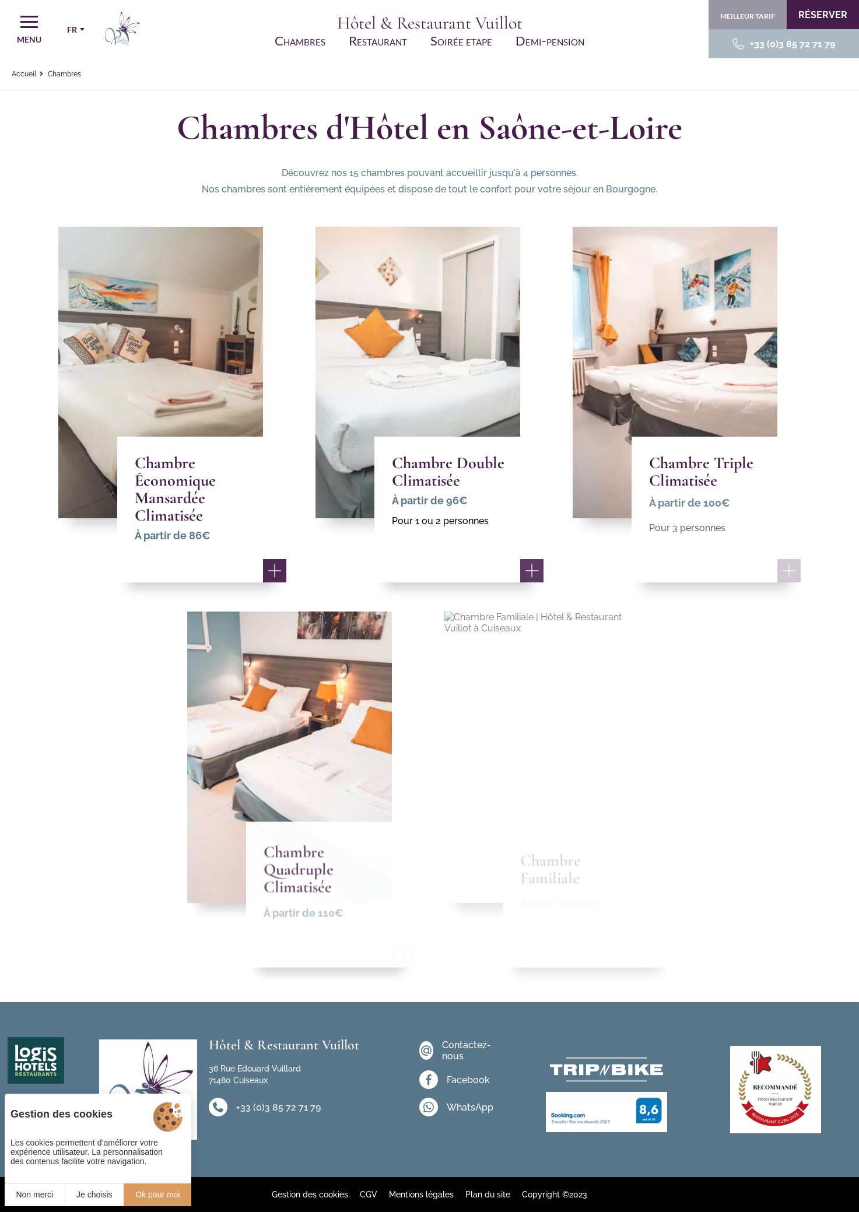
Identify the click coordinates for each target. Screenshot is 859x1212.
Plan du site (487, 1194)
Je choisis (94, 1194)
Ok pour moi (157, 1194)
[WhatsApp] (457, 1107)
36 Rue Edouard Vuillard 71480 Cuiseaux (255, 1074)
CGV (368, 1194)
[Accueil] (122, 29)
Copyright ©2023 (554, 1194)
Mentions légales (421, 1194)
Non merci (34, 1194)
